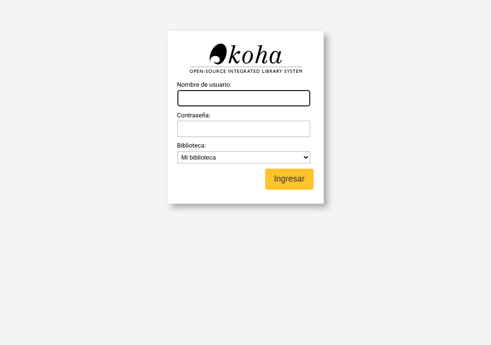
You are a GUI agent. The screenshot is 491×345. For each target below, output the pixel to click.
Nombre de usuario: (204, 84)
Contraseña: (193, 115)
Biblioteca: (191, 145)
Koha (245, 58)
